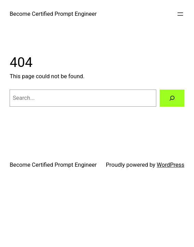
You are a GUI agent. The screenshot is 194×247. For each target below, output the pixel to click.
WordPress (170, 165)
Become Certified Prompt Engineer (53, 14)
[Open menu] (180, 14)
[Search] (172, 98)
